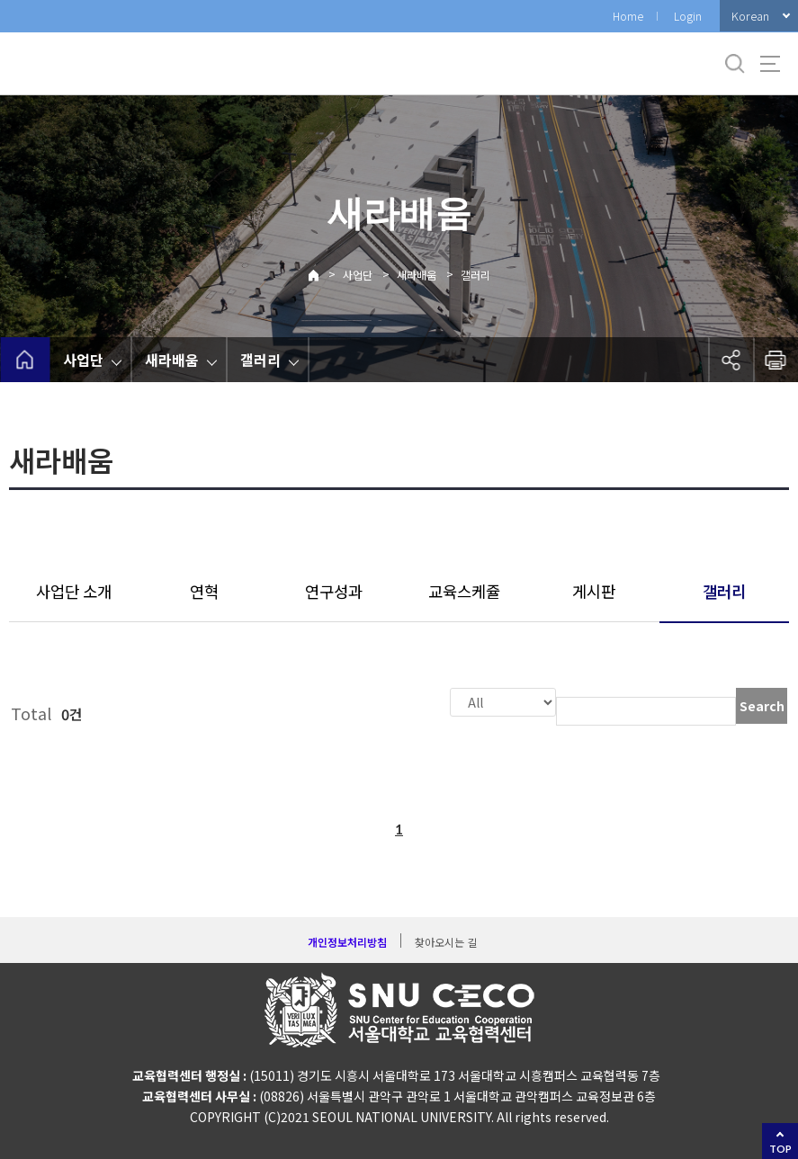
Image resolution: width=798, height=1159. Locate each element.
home (24, 359)
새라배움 (416, 274)
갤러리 (475, 274)
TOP (780, 1149)
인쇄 (775, 359)
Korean (750, 15)
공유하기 (730, 359)
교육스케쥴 (464, 591)
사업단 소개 (74, 591)
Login (688, 15)
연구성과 (334, 591)
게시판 (593, 591)
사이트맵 (770, 64)
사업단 (357, 274)
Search (762, 706)
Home (628, 15)
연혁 (204, 591)
